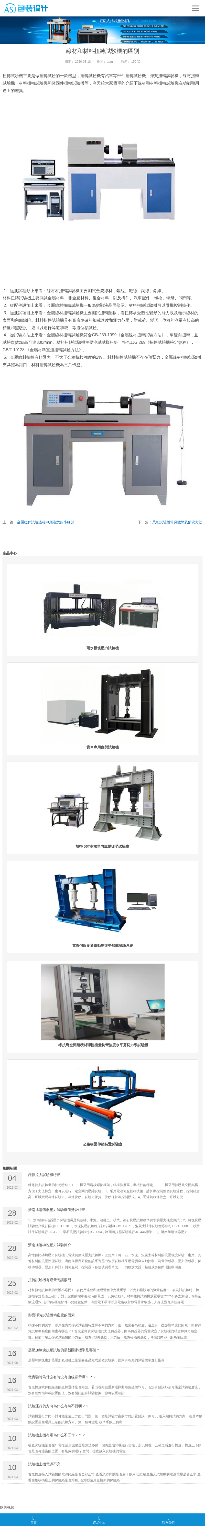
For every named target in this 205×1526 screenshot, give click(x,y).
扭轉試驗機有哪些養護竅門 (49, 1282)
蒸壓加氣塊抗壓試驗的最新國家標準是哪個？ (64, 1351)
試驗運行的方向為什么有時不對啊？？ (58, 1407)
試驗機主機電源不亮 (44, 1466)
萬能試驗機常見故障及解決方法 (177, 524)
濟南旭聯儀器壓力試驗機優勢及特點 (56, 1211)
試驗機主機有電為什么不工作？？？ (56, 1437)
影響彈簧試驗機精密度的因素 (51, 1317)
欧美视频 (7, 1509)
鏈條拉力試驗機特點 (44, 1176)
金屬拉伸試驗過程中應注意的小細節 (45, 524)
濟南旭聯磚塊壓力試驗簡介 (49, 1246)
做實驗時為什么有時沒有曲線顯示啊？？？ (62, 1378)
